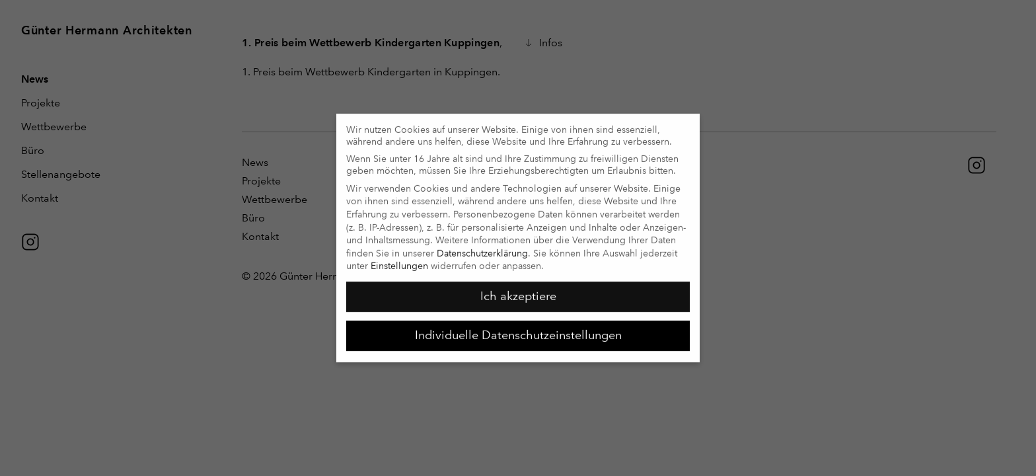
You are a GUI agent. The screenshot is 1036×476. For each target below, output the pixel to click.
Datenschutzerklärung (482, 247)
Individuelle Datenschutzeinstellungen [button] (518, 329)
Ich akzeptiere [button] (518, 290)
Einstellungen (399, 260)
